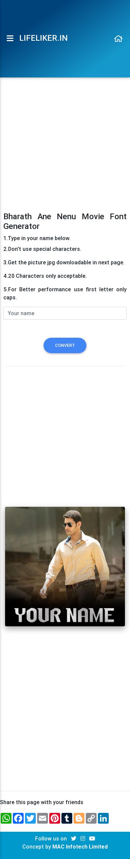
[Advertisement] (65, 141)
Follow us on (51, 838)
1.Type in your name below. (37, 238)
